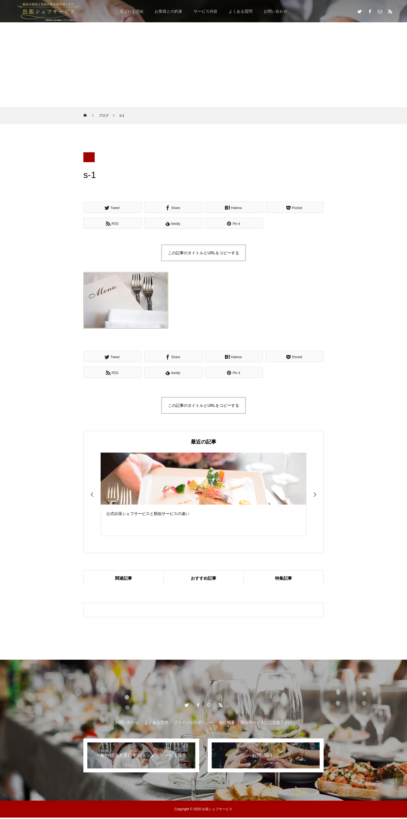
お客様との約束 (168, 11)
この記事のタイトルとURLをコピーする (203, 253)
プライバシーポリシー (193, 724)
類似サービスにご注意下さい (266, 724)
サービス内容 (205, 11)
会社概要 (227, 724)
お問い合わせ (275, 11)
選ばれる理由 (131, 11)
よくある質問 (240, 11)
